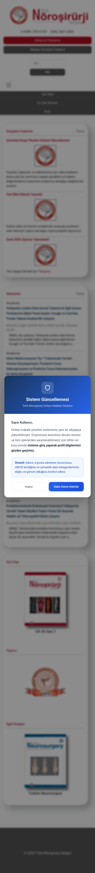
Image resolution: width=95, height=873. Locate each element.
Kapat (29, 486)
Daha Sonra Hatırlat (66, 486)
